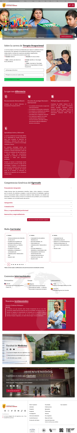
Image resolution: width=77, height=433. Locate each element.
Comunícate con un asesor (13, 79)
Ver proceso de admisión (8, 396)
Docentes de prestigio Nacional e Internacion (38, 102)
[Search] (69, 5)
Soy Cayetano (5, 1)
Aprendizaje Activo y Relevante (14, 133)
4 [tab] (15, 264)
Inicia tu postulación (66, 36)
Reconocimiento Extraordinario (14, 101)
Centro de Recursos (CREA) (51, 422)
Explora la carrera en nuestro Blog (15, 74)
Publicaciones (29, 1)
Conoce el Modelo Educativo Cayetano (38, 219)
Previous (5, 264)
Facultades (21, 1)
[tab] (38, 188)
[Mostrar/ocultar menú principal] (72, 5)
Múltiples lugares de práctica (60, 101)
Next (25, 264)
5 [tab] (17, 264)
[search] (69, 5)
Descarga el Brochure (11, 70)
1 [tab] (8, 264)
